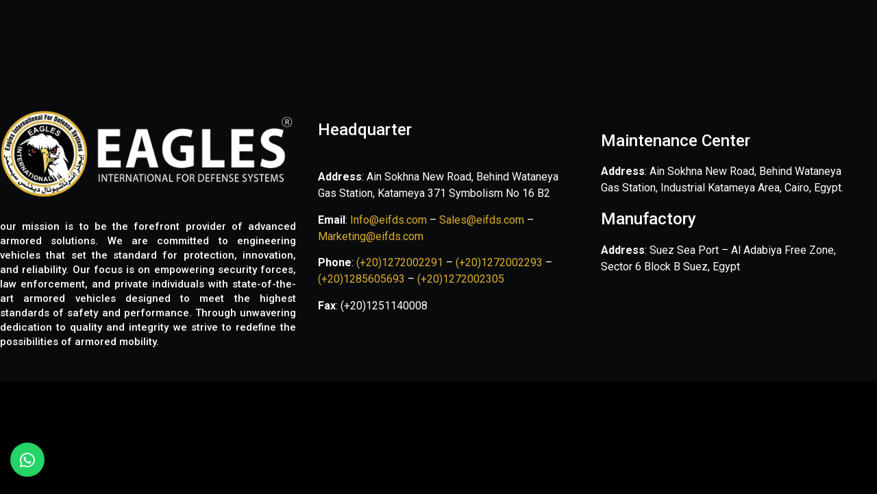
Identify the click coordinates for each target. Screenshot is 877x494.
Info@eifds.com (387, 219)
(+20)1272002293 (500, 262)
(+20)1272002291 (401, 262)
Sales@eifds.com (481, 219)
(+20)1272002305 (460, 278)
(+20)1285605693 (361, 278)
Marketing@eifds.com (370, 236)
